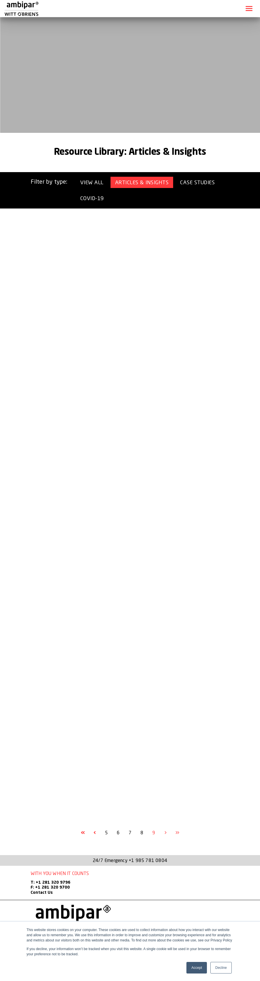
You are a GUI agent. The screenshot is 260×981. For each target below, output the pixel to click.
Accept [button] (196, 968)
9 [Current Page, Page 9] (153, 832)
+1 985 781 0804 (148, 860)
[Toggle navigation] (249, 8)
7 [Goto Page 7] (130, 832)
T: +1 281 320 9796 (50, 883)
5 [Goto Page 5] (106, 832)
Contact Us (42, 893)
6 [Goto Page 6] (118, 832)
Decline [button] (221, 968)
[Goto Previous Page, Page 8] (95, 833)
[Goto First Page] (83, 833)
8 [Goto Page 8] (142, 832)
